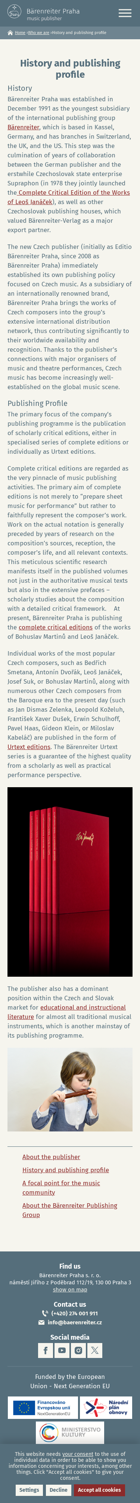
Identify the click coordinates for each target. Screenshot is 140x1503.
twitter (94, 1350)
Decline (59, 1490)
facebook (45, 1350)
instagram (78, 1350)
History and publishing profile (65, 1170)
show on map (70, 1289)
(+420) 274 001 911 (75, 1313)
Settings (29, 1490)
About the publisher (51, 1157)
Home (20, 32)
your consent (77, 1454)
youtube (62, 1350)
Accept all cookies (99, 1490)
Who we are (38, 32)
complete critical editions (56, 627)
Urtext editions (28, 747)
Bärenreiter (23, 127)
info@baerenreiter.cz (75, 1322)
